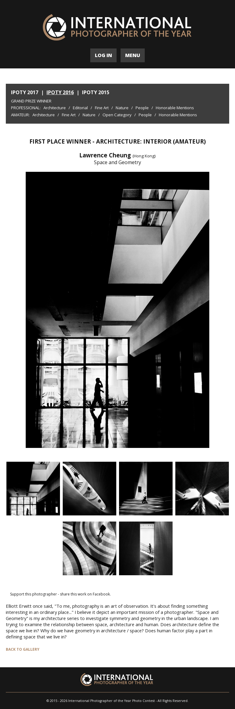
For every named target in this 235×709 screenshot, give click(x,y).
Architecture (54, 107)
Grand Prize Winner (31, 101)
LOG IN (103, 55)
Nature (122, 107)
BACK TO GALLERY (22, 649)
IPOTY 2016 (60, 92)
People (142, 107)
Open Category (117, 115)
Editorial (80, 107)
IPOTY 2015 (95, 92)
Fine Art (102, 107)
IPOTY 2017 (24, 92)
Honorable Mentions (175, 107)
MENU (132, 55)
